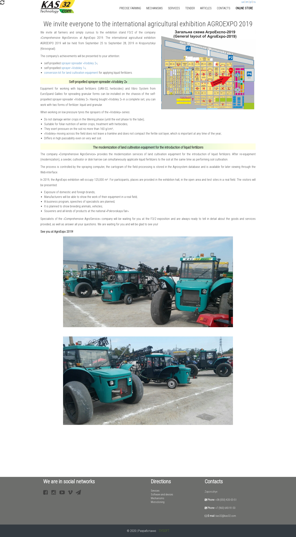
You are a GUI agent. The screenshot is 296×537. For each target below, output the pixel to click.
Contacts (223, 8)
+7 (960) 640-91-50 (225, 507)
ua (242, 1)
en (247, 1)
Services (174, 8)
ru (255, 1)
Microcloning (157, 502)
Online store (244, 8)
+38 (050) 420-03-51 (226, 499)
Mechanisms (154, 8)
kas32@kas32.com (226, 515)
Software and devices (162, 494)
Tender (190, 8)
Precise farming (130, 8)
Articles (206, 8)
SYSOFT (164, 531)
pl (251, 1)
